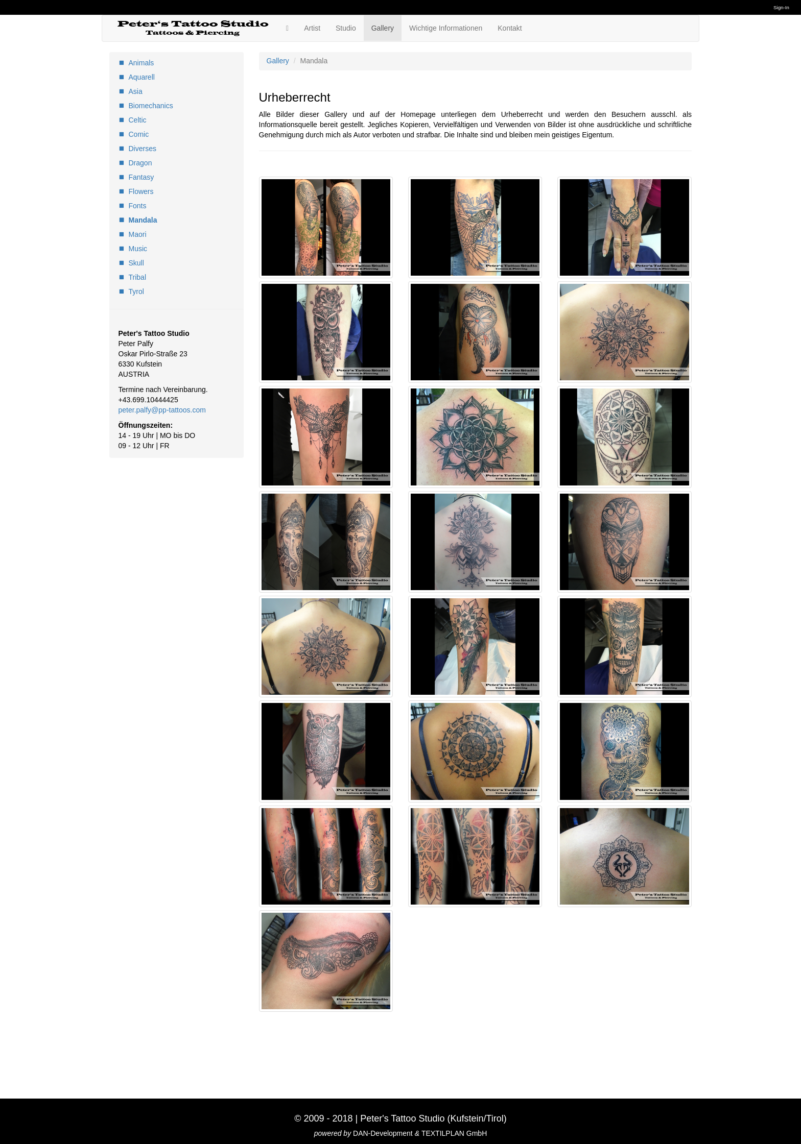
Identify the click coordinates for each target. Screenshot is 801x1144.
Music (138, 249)
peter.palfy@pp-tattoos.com (162, 410)
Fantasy (141, 177)
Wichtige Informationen (445, 28)
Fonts (138, 206)
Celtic (138, 120)
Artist (312, 28)
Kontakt (510, 28)
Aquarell (142, 77)
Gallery (382, 28)
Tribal (138, 277)
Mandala (143, 220)
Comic (139, 134)
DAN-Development (383, 1133)
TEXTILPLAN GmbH (454, 1133)
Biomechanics (151, 106)
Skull (136, 263)
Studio (346, 28)
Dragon (140, 163)
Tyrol (136, 291)
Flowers (141, 191)
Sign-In (781, 7)
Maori (138, 234)
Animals (141, 63)
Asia (136, 91)
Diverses (142, 148)
